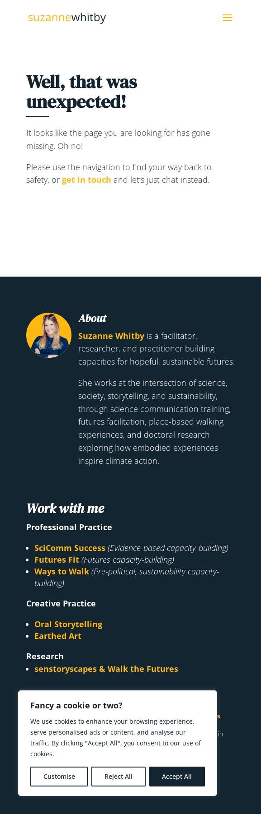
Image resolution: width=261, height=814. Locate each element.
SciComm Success (69, 547)
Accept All (177, 776)
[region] (117, 743)
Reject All (118, 776)
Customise (59, 776)
